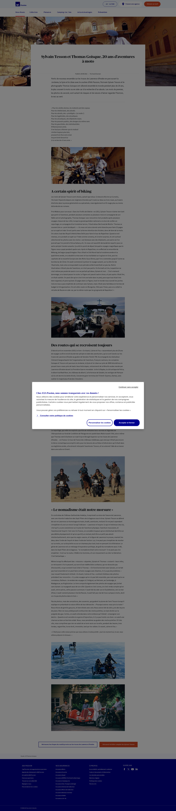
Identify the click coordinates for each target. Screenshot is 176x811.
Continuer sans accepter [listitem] (128, 387)
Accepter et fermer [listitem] (127, 423)
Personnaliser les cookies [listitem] (100, 423)
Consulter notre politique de (56, 416)
